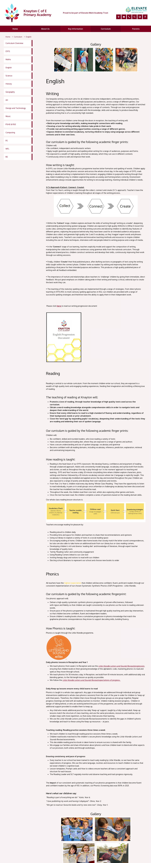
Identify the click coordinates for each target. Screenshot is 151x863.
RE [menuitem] (7, 157)
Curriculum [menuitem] (106, 29)
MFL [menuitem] (7, 149)
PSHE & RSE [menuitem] (11, 124)
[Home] (8, 37)
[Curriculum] (18, 37)
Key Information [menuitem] (75, 29)
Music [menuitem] (8, 116)
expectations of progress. (92, 680)
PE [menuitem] (7, 140)
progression (121, 666)
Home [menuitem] (15, 29)
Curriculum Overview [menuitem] (14, 43)
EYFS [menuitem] (8, 51)
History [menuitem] (9, 84)
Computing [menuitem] (10, 132)
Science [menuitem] (9, 75)
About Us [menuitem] (45, 29)
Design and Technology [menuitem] (16, 108)
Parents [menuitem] (136, 29)
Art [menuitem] (7, 100)
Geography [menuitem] (10, 92)
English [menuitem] (9, 67)
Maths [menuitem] (8, 59)
